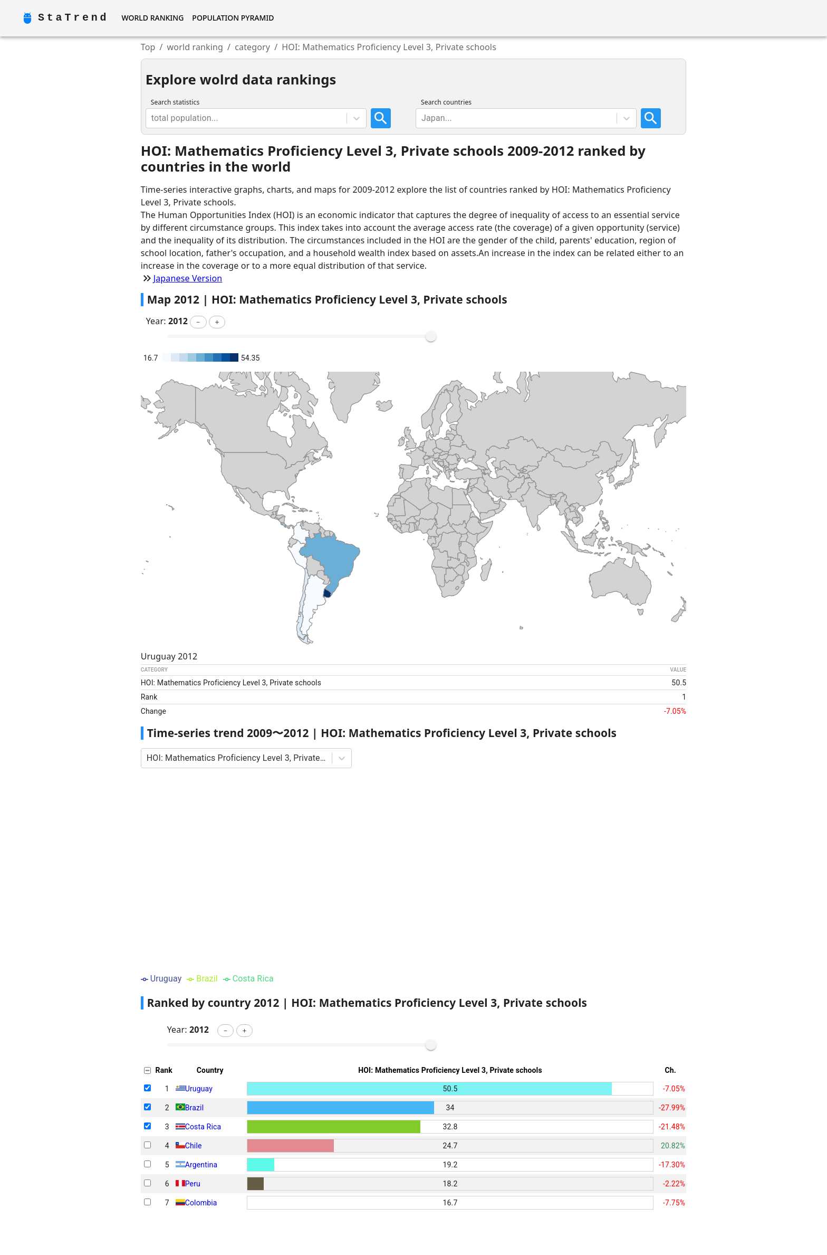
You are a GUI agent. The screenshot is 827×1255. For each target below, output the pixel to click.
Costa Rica (203, 1126)
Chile (193, 1145)
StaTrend (73, 18)
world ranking (195, 47)
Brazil (194, 1107)
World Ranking (152, 18)
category (252, 47)
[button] (198, 322)
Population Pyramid (233, 18)
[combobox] (152, 118)
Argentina (201, 1164)
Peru (192, 1183)
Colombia (201, 1203)
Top (148, 47)
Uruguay (199, 1088)
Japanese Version (188, 278)
